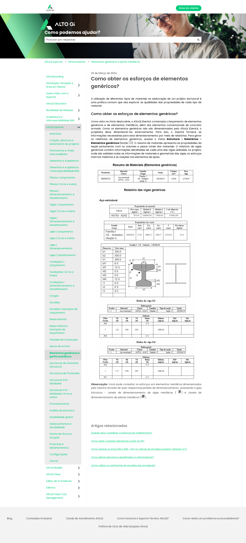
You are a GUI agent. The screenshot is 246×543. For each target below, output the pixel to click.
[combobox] (120, 40)
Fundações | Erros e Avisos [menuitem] (62, 273)
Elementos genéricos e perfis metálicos (115, 62)
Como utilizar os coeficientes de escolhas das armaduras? (123, 465)
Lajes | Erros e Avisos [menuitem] (62, 238)
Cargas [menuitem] (54, 296)
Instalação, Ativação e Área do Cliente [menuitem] (59, 84)
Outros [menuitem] (54, 461)
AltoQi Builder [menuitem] (54, 467)
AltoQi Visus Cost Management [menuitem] (56, 495)
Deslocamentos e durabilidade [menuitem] (60, 425)
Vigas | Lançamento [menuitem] (62, 204)
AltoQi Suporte (54, 62)
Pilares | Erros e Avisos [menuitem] (63, 184)
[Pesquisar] (198, 40)
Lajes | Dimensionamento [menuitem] (61, 246)
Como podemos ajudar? (72, 32)
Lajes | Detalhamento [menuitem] (63, 255)
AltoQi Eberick (77, 62)
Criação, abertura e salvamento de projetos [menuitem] (64, 142)
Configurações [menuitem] (58, 454)
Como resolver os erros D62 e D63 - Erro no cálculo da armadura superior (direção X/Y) (139, 449)
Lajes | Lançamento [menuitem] (61, 231)
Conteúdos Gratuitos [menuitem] (39, 518)
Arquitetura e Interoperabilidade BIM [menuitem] (60, 118)
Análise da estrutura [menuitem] (62, 410)
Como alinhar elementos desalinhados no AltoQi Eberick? (122, 457)
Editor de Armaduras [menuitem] (59, 481)
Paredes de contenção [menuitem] (64, 339)
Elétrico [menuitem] (51, 487)
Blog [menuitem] (9, 518)
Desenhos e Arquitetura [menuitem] (64, 161)
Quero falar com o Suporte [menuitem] (57, 95)
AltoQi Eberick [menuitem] (55, 127)
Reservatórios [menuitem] (58, 319)
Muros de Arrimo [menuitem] (60, 346)
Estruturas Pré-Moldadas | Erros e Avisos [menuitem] (61, 393)
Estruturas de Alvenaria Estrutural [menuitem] (64, 364)
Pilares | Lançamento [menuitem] (62, 177)
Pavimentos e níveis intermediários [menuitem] (62, 152)
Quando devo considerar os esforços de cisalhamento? (121, 432)
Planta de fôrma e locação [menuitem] (61, 435)
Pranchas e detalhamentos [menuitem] (59, 445)
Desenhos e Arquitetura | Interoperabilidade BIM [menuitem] (64, 169)
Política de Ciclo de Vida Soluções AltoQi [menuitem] (123, 526)
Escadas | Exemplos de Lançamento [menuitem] (64, 310)
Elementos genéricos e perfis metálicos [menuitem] (65, 354)
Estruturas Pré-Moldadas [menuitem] (59, 381)
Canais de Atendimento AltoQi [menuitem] (84, 518)
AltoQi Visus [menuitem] (53, 474)
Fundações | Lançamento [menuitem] (57, 263)
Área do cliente (188, 8)
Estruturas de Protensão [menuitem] (65, 373)
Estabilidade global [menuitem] (61, 417)
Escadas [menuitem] (55, 302)
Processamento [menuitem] (59, 404)
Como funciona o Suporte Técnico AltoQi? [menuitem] (143, 518)
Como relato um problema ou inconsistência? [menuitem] (211, 518)
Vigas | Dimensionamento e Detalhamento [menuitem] (62, 221)
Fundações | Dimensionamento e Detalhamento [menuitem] (62, 285)
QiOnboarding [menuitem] (54, 76)
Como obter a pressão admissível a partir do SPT (117, 441)
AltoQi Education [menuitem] (56, 103)
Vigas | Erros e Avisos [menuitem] (62, 211)
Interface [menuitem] (55, 134)
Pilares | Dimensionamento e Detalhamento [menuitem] (62, 194)
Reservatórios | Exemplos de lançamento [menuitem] (59, 329)
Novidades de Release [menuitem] (59, 110)
